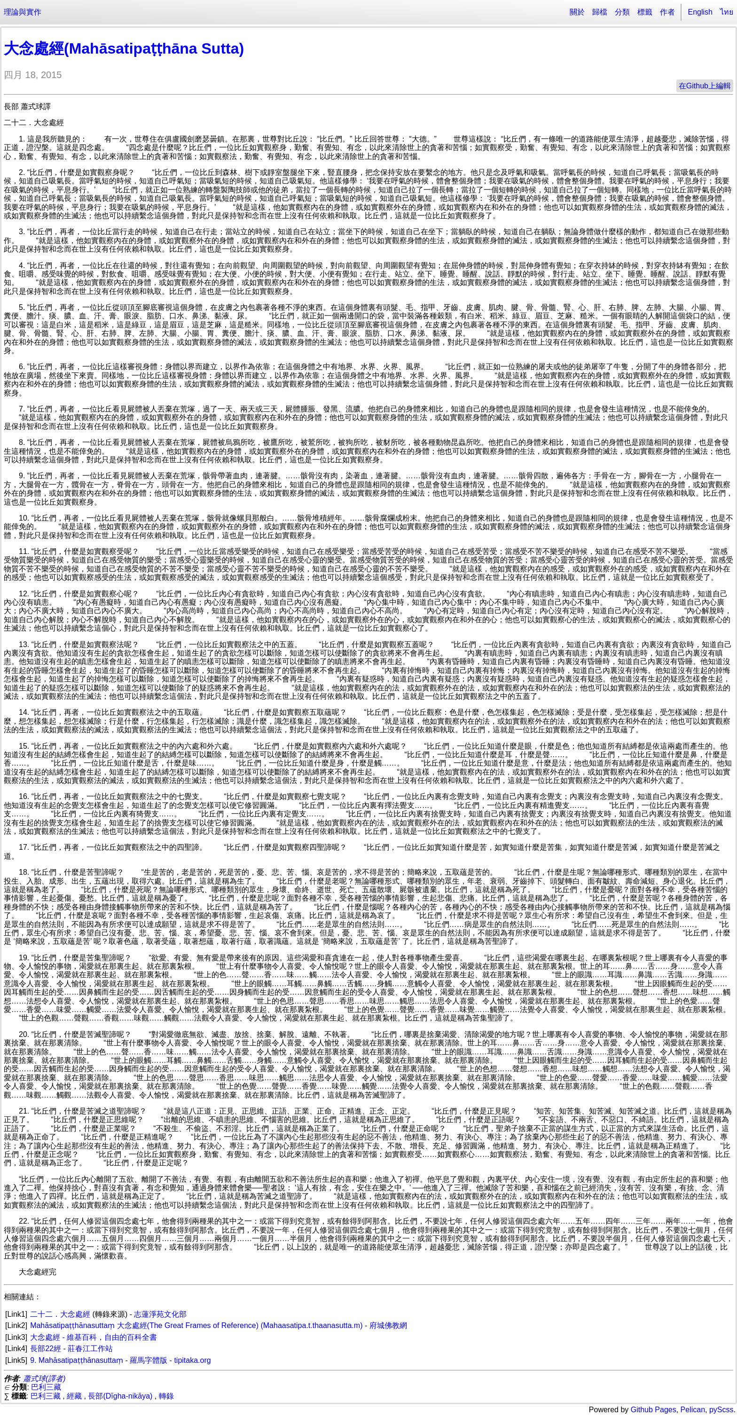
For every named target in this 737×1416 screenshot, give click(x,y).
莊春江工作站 (90, 1349)
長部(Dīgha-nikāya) (120, 1396)
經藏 (74, 1396)
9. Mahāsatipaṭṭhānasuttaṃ (76, 1360)
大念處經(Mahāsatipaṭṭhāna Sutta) (124, 48)
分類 (622, 12)
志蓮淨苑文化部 (160, 1314)
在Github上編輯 (705, 86)
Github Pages (653, 1410)
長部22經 (45, 1349)
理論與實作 (22, 12)
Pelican (693, 1410)
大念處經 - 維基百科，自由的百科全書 (93, 1337)
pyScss (721, 1410)
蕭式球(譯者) (44, 1379)
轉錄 (166, 1396)
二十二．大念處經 (60, 1314)
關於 (577, 12)
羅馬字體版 (148, 1360)
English (700, 12)
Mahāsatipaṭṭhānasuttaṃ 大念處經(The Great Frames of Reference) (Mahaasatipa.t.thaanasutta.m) (196, 1325)
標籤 (644, 12)
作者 (667, 12)
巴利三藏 (46, 1387)
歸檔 (599, 12)
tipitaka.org (192, 1360)
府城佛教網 (388, 1325)
